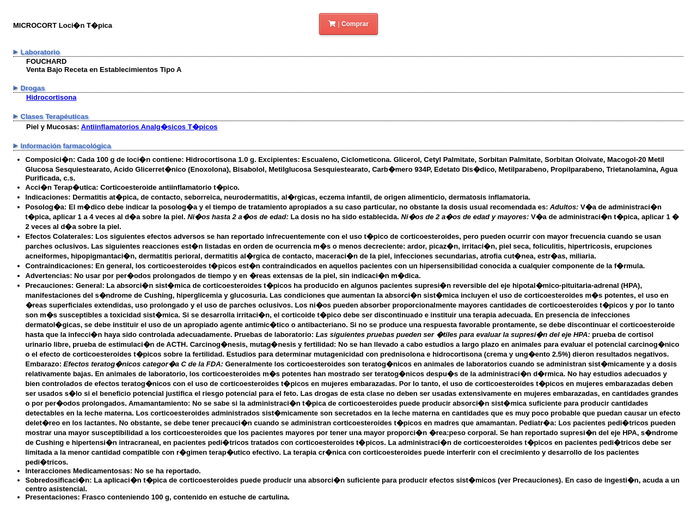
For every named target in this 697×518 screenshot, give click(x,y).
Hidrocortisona (51, 97)
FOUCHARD (46, 61)
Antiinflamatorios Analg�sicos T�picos (149, 127)
